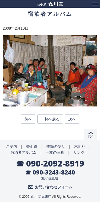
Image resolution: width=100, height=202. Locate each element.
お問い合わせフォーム (53, 187)
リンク (79, 152)
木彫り (79, 146)
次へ (72, 119)
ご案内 (11, 146)
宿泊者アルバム (23, 152)
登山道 (31, 146)
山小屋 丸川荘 (41, 197)
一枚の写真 (55, 152)
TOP (90, 136)
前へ (28, 119)
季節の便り (55, 146)
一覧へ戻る (50, 119)
